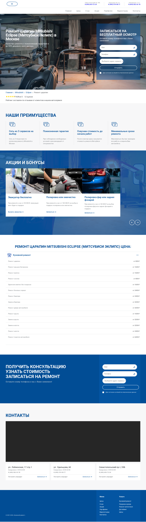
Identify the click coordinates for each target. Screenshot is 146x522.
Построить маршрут (16, 476)
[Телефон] (118, 54)
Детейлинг (123, 510)
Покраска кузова (125, 504)
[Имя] (118, 47)
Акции (96, 11)
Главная (68, 11)
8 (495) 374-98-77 (114, 4)
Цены (78, 11)
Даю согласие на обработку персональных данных (118, 73)
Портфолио (108, 11)
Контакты (136, 11)
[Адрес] (111, 61)
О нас (87, 11)
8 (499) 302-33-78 (134, 4)
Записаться (40, 476)
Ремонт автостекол (126, 507)
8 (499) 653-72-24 (91, 4)
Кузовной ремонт (125, 501)
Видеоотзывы (122, 11)
